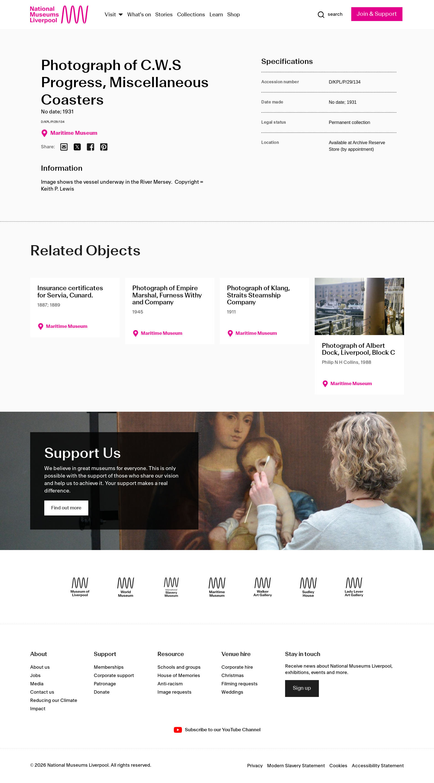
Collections (191, 15)
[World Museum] (125, 587)
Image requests (174, 692)
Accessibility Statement (378, 765)
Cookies (338, 765)
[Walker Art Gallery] (262, 587)
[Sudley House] (308, 587)
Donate (102, 692)
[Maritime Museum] (217, 587)
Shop (233, 15)
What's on (139, 15)
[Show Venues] (120, 15)
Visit (110, 15)
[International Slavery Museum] (171, 587)
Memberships (109, 667)
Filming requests (239, 683)
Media (36, 683)
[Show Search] (330, 15)
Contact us (42, 692)
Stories (164, 15)
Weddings (232, 692)
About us (40, 667)
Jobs (35, 675)
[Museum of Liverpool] (80, 587)
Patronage (105, 683)
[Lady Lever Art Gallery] (354, 587)
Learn (216, 15)
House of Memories (178, 675)
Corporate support (114, 675)
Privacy (255, 765)
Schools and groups (179, 667)
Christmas (232, 675)
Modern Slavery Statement (296, 765)
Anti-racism (170, 683)
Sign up (302, 688)
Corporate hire (237, 667)
